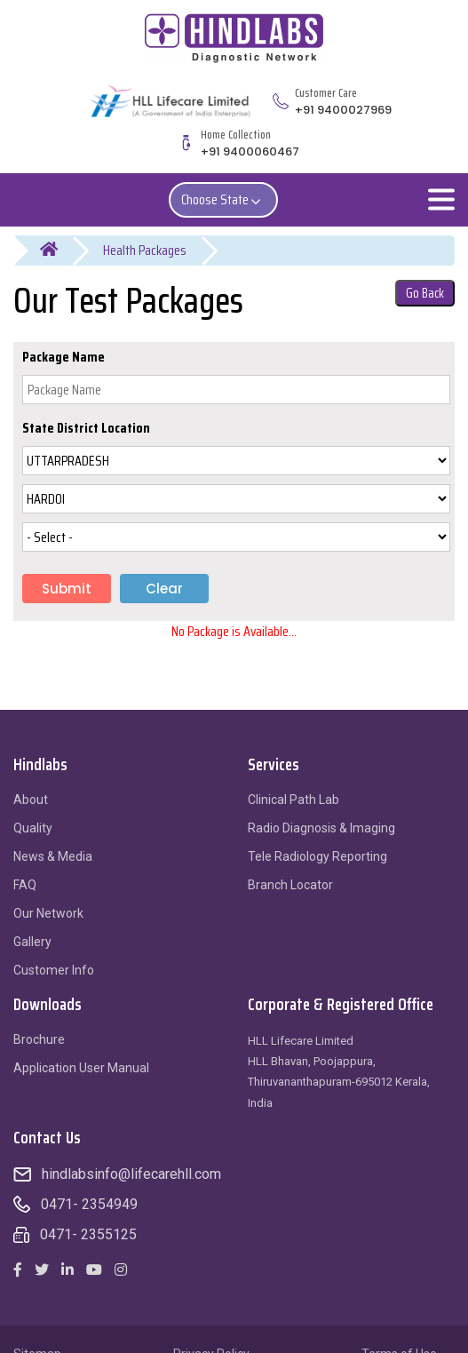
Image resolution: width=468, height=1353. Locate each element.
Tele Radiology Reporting (317, 856)
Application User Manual (81, 1068)
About (30, 799)
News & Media (52, 856)
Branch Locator (290, 885)
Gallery (32, 942)
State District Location (86, 428)
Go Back (425, 293)
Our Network (48, 913)
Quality (32, 828)
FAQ (24, 885)
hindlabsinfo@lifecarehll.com (131, 1174)
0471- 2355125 (88, 1234)
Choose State (223, 199)
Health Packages (144, 250)
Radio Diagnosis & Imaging (321, 828)
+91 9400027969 (343, 109)
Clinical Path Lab (293, 799)
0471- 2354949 (89, 1204)
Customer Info (53, 970)
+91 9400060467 (250, 151)
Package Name (63, 357)
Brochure (39, 1039)
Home (60, 250)
